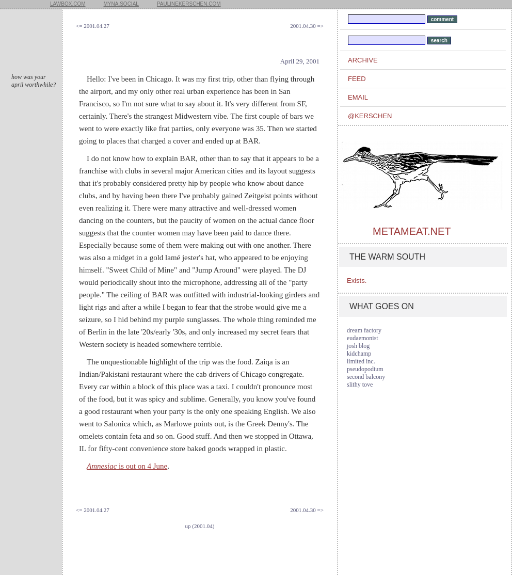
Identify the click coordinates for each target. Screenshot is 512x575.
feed (357, 78)
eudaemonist (362, 338)
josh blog (358, 345)
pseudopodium (365, 369)
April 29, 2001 (299, 61)
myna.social (121, 4)
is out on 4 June (127, 466)
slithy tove (360, 384)
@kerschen (370, 116)
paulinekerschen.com (189, 4)
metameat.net (412, 231)
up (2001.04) (200, 526)
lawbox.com (68, 4)
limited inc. (361, 361)
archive (363, 60)
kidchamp (359, 353)
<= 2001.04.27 (92, 26)
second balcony (366, 376)
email (358, 97)
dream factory (364, 330)
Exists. (356, 280)
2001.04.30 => (307, 26)
